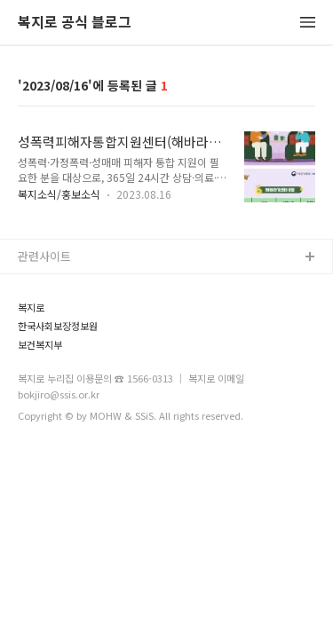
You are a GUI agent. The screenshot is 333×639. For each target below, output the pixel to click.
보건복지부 (40, 345)
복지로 (31, 307)
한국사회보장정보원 (58, 326)
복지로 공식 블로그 (74, 22)
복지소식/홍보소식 (59, 193)
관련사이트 (44, 256)
